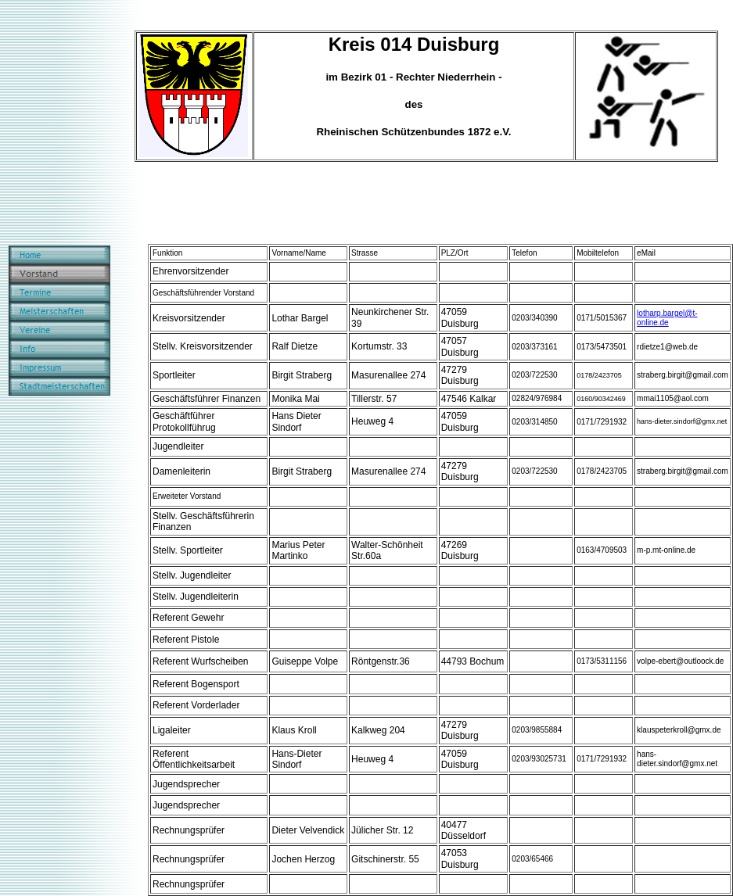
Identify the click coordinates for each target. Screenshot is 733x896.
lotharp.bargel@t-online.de (667, 318)
